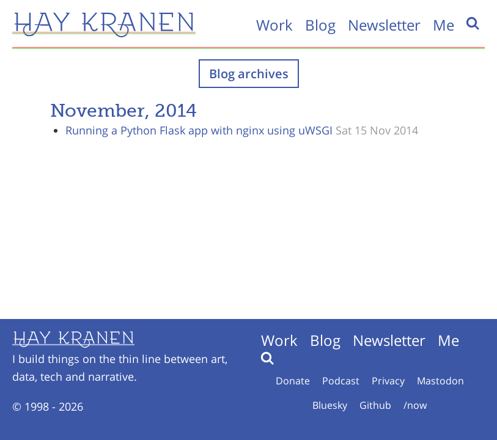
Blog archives (249, 73)
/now (415, 405)
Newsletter (384, 25)
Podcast (340, 380)
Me (443, 25)
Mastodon (440, 380)
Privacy (388, 380)
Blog (320, 25)
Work (274, 25)
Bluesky (329, 405)
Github (375, 405)
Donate (293, 380)
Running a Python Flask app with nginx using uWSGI (199, 130)
